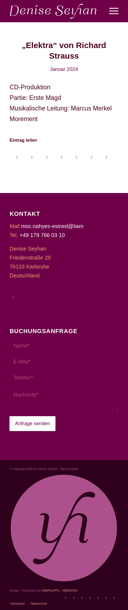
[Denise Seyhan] (53, 11)
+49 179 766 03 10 (42, 235)
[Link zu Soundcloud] (98, 598)
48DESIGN (70, 590)
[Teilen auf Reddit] (91, 155)
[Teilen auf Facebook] (16, 155)
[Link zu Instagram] (90, 598)
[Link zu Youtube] (66, 598)
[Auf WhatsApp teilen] (46, 155)
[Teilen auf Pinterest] (61, 155)
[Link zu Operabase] (74, 598)
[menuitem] (111, 11)
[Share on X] (31, 155)
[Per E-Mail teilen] (106, 155)
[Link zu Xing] (106, 598)
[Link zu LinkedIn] (114, 598)
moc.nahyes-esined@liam (52, 226)
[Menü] (111, 11)
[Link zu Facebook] (82, 598)
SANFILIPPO (50, 590)
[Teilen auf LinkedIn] (76, 155)
